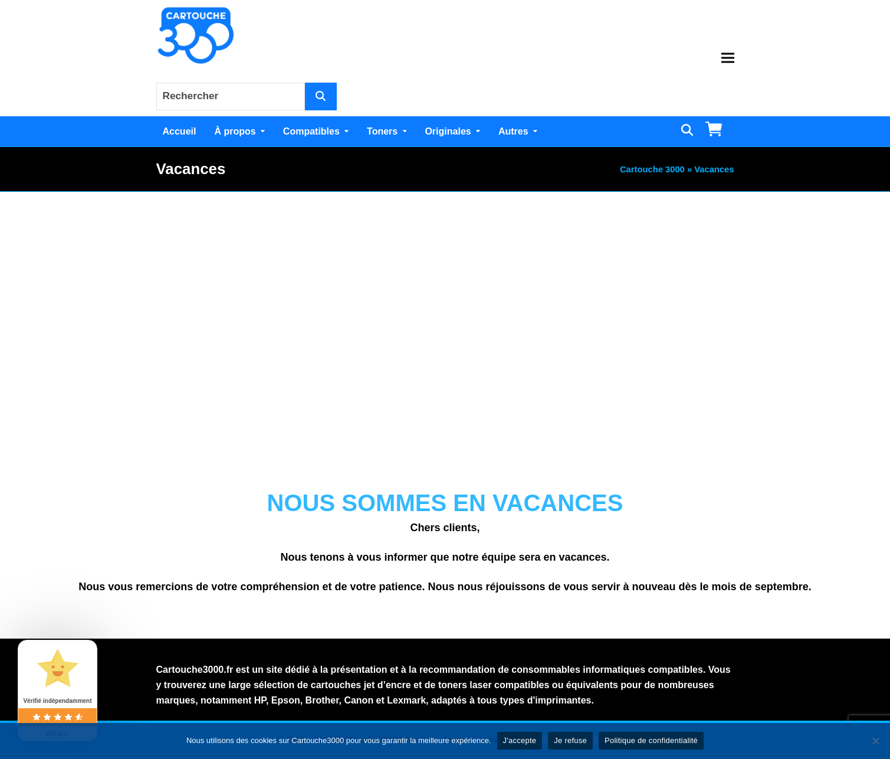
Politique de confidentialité (651, 740)
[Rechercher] (321, 96)
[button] (727, 58)
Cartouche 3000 (652, 169)
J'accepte (520, 740)
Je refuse (570, 740)
